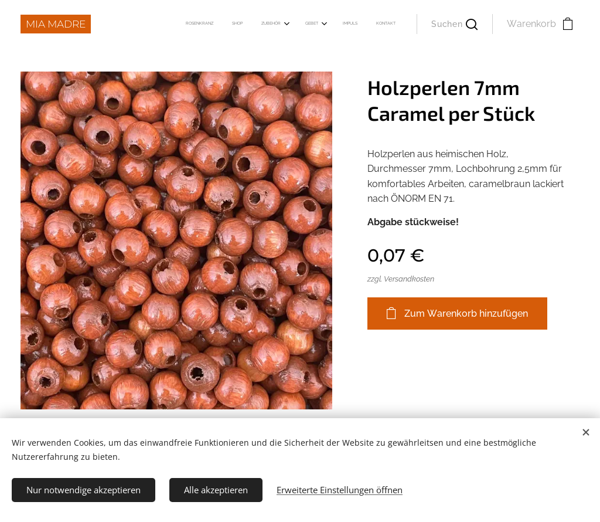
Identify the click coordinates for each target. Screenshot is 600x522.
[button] (454, 24)
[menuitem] (293, 24)
